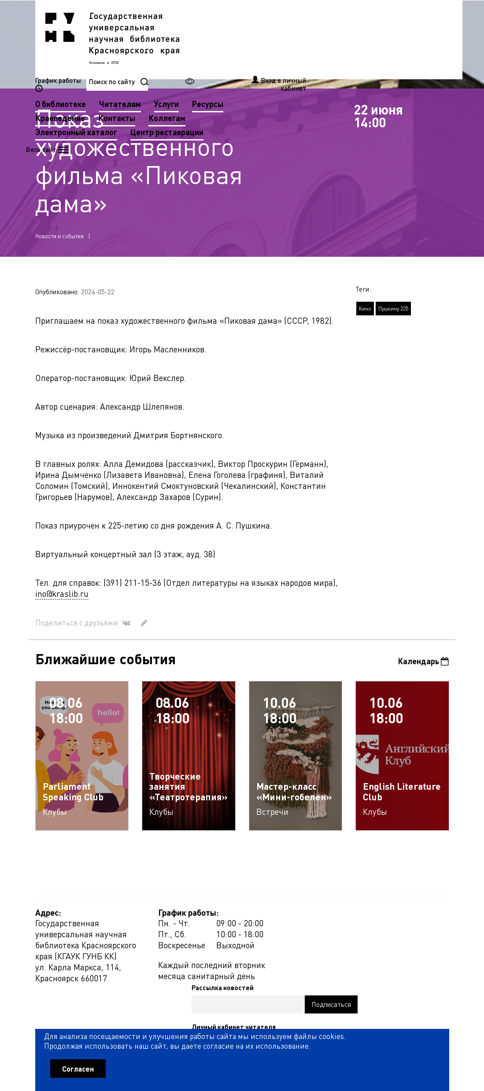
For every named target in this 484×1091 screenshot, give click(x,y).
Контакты (263, 53)
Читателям (267, 39)
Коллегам (313, 53)
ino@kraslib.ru (62, 597)
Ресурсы (354, 39)
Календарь (423, 665)
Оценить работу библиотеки (405, 1035)
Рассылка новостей (315, 917)
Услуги (313, 39)
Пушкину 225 (393, 312)
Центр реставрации (313, 67)
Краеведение (207, 53)
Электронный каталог (223, 67)
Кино (365, 312)
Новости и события (59, 240)
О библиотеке (207, 39)
